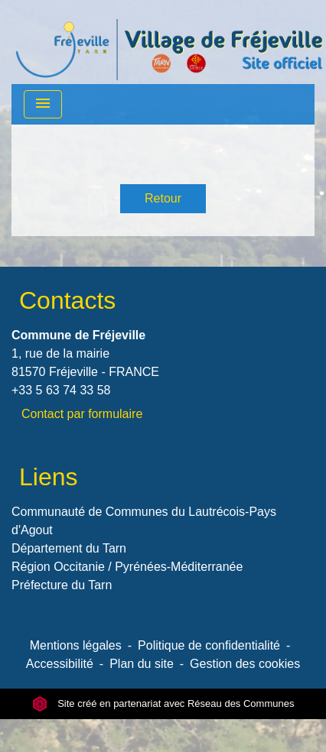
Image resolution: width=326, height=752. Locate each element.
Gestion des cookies (245, 663)
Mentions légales (76, 645)
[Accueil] (169, 42)
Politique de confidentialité (209, 645)
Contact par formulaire (81, 413)
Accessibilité (59, 663)
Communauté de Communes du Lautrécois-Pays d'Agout (143, 520)
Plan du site (141, 663)
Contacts (67, 300)
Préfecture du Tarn (61, 585)
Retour (163, 198)
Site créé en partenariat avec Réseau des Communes (163, 703)
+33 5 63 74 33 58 (60, 390)
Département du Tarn (68, 548)
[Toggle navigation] (43, 104)
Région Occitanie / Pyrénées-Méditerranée (127, 566)
